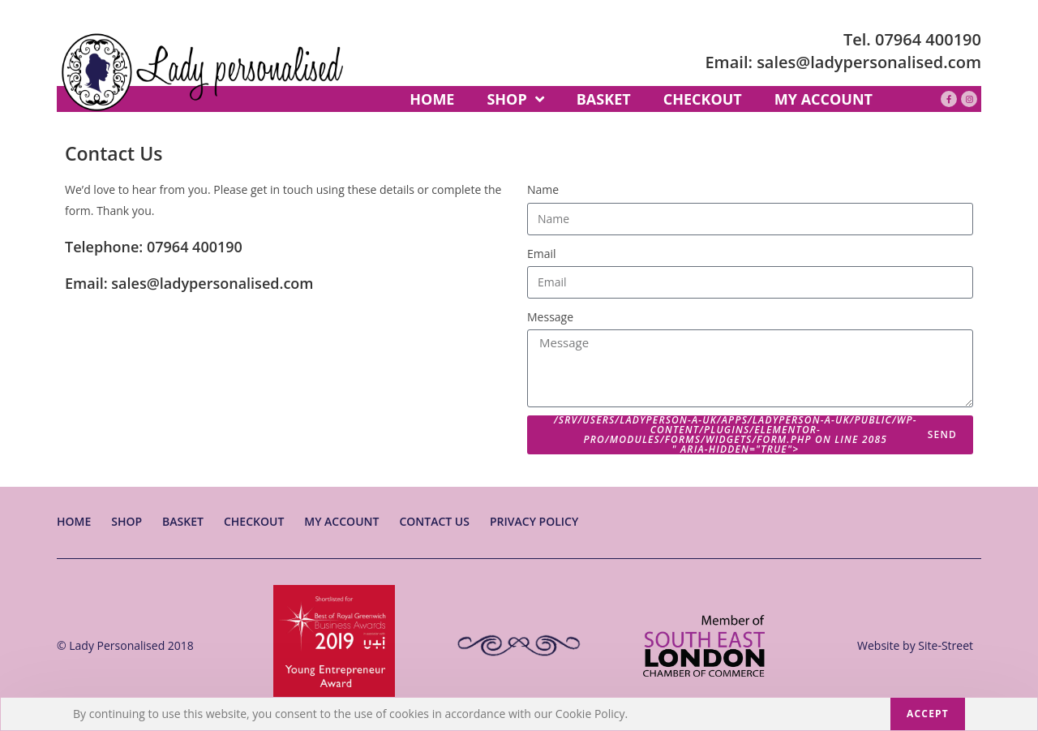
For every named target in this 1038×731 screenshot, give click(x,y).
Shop (126, 521)
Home (74, 521)
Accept (928, 713)
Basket (183, 521)
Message (550, 317)
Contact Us (434, 521)
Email (541, 253)
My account (341, 521)
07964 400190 (928, 39)
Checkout (254, 521)
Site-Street (945, 645)
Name (543, 189)
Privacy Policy (534, 521)
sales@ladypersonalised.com (869, 62)
